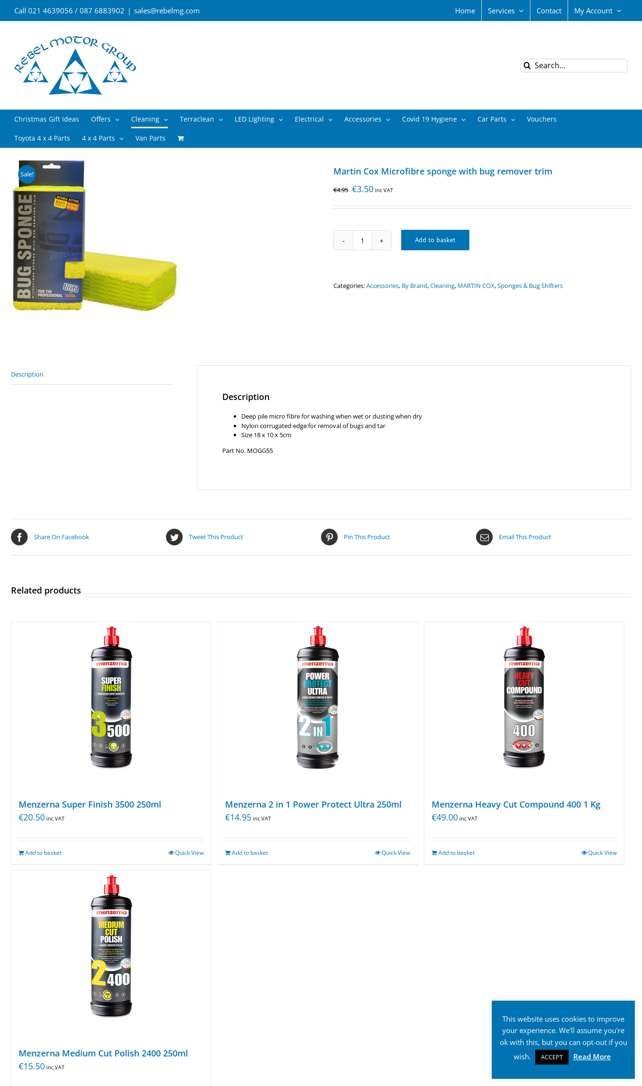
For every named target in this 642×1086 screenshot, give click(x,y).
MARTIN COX (476, 285)
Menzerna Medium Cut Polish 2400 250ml (103, 1053)
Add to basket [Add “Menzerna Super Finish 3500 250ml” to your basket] (43, 853)
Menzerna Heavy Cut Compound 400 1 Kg (516, 804)
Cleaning (442, 285)
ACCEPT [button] (552, 1057)
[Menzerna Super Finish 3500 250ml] (111, 705)
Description (27, 374)
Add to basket (435, 240)
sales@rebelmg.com (167, 10)
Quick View (189, 853)
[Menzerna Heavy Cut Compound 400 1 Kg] (524, 705)
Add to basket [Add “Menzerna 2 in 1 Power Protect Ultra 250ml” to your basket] (250, 853)
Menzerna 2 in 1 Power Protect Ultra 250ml (313, 804)
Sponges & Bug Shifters (530, 285)
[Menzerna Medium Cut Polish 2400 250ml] (111, 954)
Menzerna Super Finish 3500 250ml (90, 804)
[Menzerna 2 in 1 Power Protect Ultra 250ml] (317, 705)
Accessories (382, 285)
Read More (592, 1056)
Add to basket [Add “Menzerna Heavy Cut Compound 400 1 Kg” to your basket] (456, 853)
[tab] (91, 375)
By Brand (414, 285)
